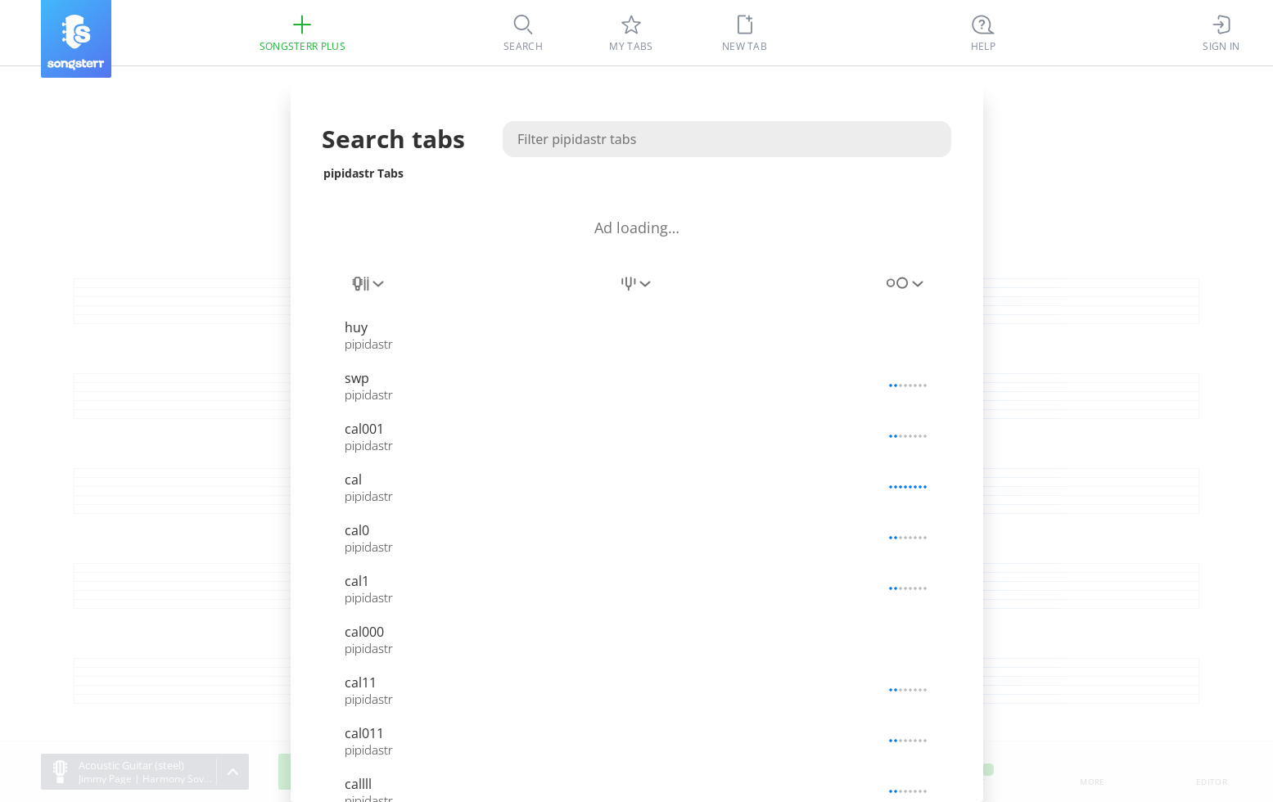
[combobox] (369, 293)
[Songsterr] (76, 39)
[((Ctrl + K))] (983, 32)
